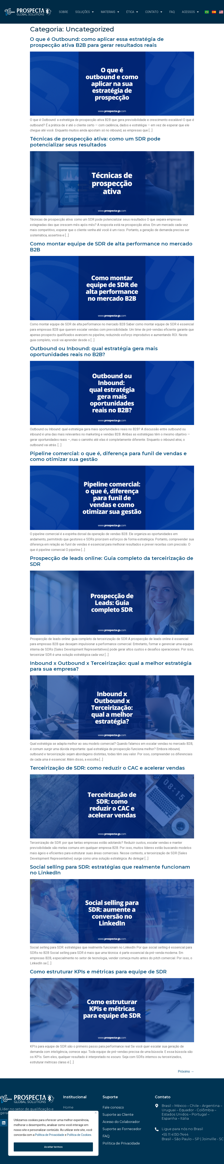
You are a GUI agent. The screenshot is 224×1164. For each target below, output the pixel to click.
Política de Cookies (79, 1136)
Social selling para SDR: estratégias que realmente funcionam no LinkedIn (110, 870)
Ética (132, 12)
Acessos (190, 12)
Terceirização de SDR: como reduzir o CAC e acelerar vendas (107, 768)
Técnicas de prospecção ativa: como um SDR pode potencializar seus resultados (95, 142)
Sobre (63, 12)
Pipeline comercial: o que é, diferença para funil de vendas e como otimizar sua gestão (108, 456)
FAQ (172, 12)
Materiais (110, 12)
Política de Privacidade (50, 1136)
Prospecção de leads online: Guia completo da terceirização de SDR (111, 561)
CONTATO (153, 12)
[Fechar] (96, 1115)
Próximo (186, 1071)
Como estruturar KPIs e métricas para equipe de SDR (98, 972)
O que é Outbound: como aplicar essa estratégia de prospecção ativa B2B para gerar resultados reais (97, 42)
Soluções (84, 12)
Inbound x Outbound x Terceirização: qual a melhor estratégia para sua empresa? (111, 666)
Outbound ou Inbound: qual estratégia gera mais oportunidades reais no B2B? (94, 351)
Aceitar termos (53, 1147)
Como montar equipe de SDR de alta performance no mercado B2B (111, 247)
